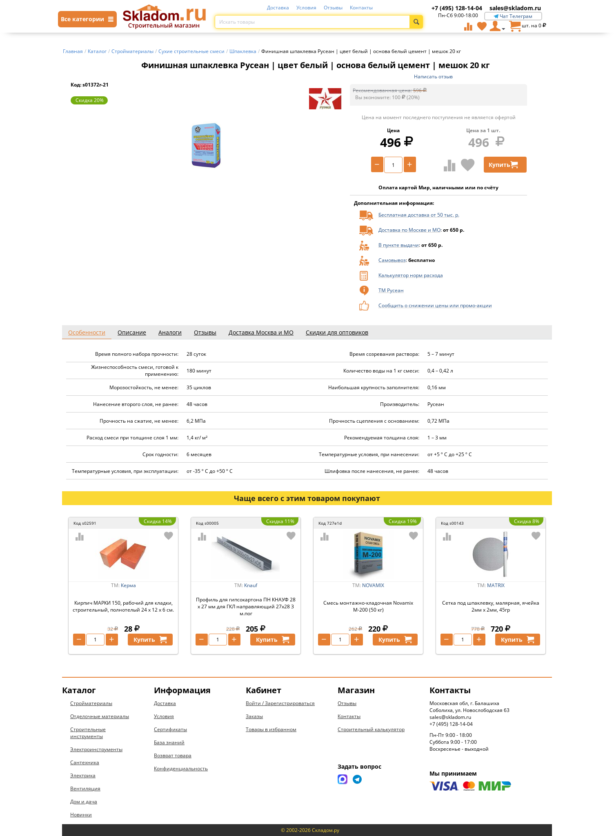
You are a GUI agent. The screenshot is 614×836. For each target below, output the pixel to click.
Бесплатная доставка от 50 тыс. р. (418, 214)
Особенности (86, 332)
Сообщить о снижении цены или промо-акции (435, 305)
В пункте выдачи (398, 245)
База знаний (169, 742)
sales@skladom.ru (515, 8)
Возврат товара (172, 755)
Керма (128, 585)
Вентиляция (85, 788)
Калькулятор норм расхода (410, 275)
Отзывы (333, 7)
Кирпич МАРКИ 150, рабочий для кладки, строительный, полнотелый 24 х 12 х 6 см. (123, 606)
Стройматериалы (91, 703)
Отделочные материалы (99, 716)
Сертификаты (170, 729)
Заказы (254, 716)
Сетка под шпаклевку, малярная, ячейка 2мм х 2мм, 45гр (490, 606)
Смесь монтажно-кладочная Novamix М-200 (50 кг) (368, 606)
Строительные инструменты (88, 733)
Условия (306, 7)
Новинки (81, 814)
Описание (132, 332)
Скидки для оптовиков (337, 332)
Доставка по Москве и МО (409, 229)
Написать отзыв (433, 76)
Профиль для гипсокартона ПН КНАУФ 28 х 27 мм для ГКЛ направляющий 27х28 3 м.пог (246, 606)
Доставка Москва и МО (261, 332)
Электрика (83, 775)
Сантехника (84, 762)
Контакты (361, 7)
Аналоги (170, 332)
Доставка (278, 7)
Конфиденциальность (181, 768)
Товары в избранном (271, 729)
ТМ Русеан (391, 290)
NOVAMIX (373, 585)
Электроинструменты (96, 749)
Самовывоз (392, 260)
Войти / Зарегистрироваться (280, 703)
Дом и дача (83, 801)
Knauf (250, 585)
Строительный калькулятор (371, 729)
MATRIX (496, 585)
